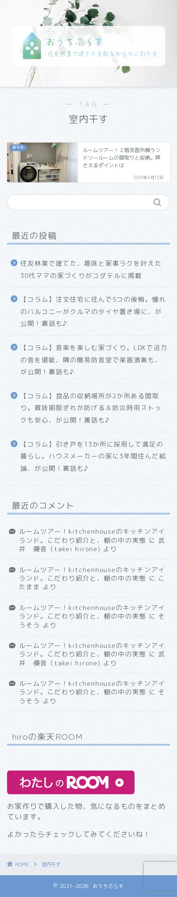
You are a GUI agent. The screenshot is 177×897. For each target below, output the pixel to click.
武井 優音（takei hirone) (92, 544)
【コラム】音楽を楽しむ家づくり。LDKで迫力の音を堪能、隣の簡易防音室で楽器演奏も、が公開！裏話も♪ (94, 359)
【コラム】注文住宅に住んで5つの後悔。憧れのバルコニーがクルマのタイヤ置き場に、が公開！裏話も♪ (93, 311)
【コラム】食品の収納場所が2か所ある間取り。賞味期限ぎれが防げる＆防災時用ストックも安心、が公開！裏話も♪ (91, 407)
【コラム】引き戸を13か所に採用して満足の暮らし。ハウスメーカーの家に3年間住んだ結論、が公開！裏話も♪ (93, 456)
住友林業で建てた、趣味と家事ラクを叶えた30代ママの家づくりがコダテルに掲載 (91, 269)
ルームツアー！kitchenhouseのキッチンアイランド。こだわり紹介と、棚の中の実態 (92, 535)
